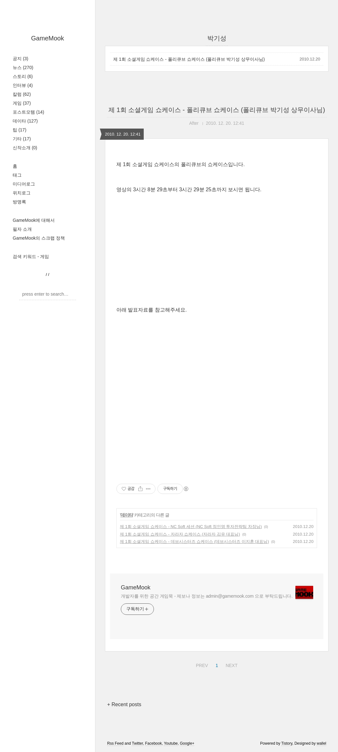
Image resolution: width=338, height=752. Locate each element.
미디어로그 (24, 183)
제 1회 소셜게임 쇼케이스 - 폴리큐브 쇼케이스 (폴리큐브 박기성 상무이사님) (189, 59)
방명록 (19, 201)
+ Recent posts (124, 704)
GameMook (47, 38)
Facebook (153, 743)
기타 (22, 138)
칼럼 (22, 94)
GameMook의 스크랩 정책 (39, 238)
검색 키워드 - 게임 (31, 256)
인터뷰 (23, 85)
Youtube (171, 743)
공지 (20, 58)
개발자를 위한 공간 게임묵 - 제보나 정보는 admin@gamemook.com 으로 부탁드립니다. (207, 596)
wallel (321, 743)
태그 (17, 175)
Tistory (287, 743)
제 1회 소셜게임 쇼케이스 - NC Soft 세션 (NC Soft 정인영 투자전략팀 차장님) (191, 526)
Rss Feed (115, 743)
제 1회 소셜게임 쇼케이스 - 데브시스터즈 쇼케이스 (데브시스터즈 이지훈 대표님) (194, 541)
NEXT (231, 664)
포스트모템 (28, 112)
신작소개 (25, 147)
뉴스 (23, 67)
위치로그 (22, 192)
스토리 (23, 76)
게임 (22, 103)
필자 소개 (22, 229)
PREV (201, 664)
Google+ (187, 743)
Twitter (137, 743)
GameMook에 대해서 (34, 220)
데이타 (25, 120)
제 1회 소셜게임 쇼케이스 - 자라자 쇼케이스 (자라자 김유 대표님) (180, 534)
